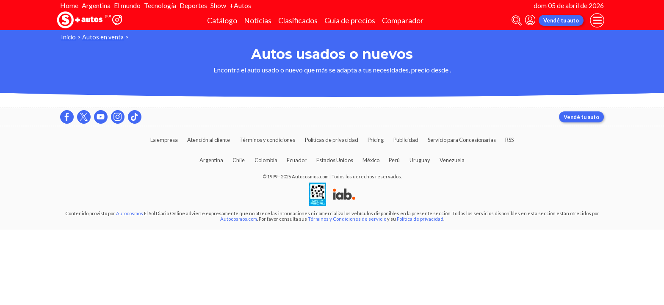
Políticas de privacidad (331, 139)
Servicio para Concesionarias (462, 139)
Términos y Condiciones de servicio (347, 219)
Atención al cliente (208, 139)
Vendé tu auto (561, 20)
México (370, 160)
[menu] (597, 20)
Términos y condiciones (267, 139)
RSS (509, 139)
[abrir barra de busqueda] (517, 20)
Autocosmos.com (238, 219)
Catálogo (222, 20)
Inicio (68, 37)
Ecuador (297, 160)
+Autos (240, 5)
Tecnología (160, 5)
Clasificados (298, 20)
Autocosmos (129, 213)
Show (218, 5)
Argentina (96, 5)
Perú (394, 160)
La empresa (164, 139)
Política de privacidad (420, 219)
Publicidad (405, 139)
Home (69, 5)
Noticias (257, 20)
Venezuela (452, 160)
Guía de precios (349, 20)
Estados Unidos (334, 160)
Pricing (376, 139)
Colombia (266, 160)
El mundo (127, 5)
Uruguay (419, 160)
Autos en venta (103, 37)
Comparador (402, 20)
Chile (238, 160)
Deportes (193, 5)
